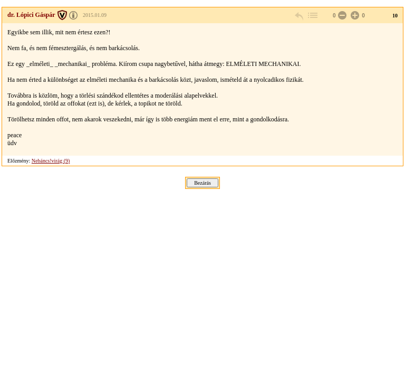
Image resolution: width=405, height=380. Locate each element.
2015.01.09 (95, 15)
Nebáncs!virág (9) (51, 161)
